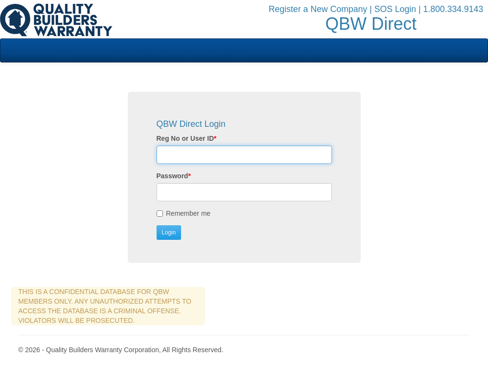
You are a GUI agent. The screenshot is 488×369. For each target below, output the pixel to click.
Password (174, 176)
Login (169, 232)
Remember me (185, 213)
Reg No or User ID (187, 138)
